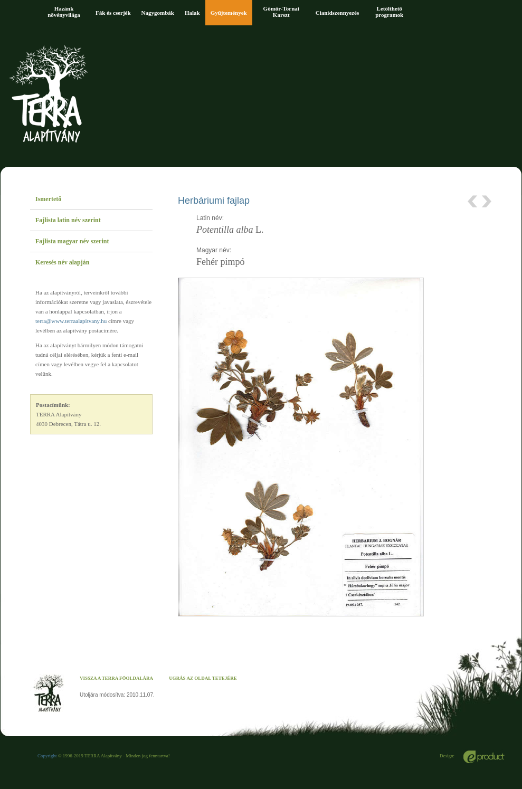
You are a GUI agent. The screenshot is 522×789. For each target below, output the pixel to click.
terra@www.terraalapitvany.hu (71, 321)
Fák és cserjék (113, 12)
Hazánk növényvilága (64, 11)
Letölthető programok (389, 11)
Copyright (47, 755)
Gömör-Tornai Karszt (281, 11)
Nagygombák (157, 12)
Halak (192, 12)
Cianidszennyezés (337, 12)
